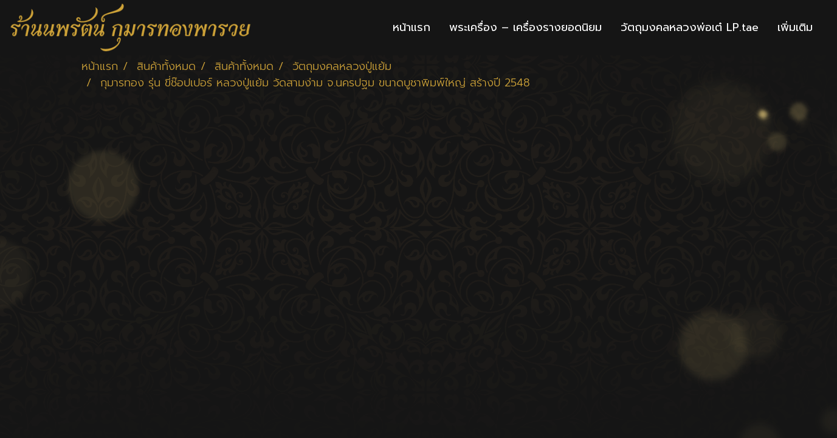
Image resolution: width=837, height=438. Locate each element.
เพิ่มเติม (795, 27)
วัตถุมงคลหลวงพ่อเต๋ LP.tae (690, 27)
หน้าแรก (411, 27)
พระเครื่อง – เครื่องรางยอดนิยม (525, 27)
